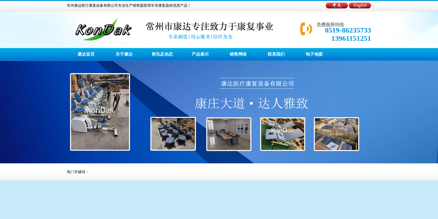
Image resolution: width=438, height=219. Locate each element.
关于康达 (124, 54)
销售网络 (238, 54)
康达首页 (86, 54)
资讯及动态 (162, 54)
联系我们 (276, 54)
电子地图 (314, 54)
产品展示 (200, 54)
